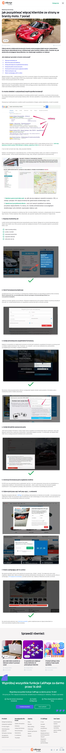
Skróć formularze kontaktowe (12, 62)
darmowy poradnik (23, 621)
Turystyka (17, 737)
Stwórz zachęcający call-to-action (13, 73)
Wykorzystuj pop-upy (10, 71)
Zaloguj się (55, 3)
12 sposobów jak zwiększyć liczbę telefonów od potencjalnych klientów (32, 663)
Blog (29, 722)
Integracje (30, 729)
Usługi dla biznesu (19, 728)
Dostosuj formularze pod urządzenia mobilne (16, 68)
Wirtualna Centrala (7, 733)
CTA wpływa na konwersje (15, 576)
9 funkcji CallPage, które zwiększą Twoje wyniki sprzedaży (52, 663)
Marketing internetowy (7, 9)
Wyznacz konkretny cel (11, 60)
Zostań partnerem (32, 731)
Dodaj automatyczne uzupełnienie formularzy (16, 64)
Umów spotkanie (42, 706)
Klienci (29, 733)
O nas (42, 722)
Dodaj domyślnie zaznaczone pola (13, 66)
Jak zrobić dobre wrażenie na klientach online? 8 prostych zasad (11, 663)
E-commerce (18, 735)
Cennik (29, 736)
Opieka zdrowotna (19, 723)
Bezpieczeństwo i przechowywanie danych (45, 735)
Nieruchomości (19, 730)
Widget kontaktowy (7, 722)
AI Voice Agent (5, 726)
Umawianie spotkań (7, 724)
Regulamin (43, 731)
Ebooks (30, 724)
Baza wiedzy (31, 726)
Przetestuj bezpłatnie (25, 706)
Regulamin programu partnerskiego (44, 741)
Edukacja (17, 726)
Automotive (18, 733)
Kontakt (43, 724)
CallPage (19, 495)
